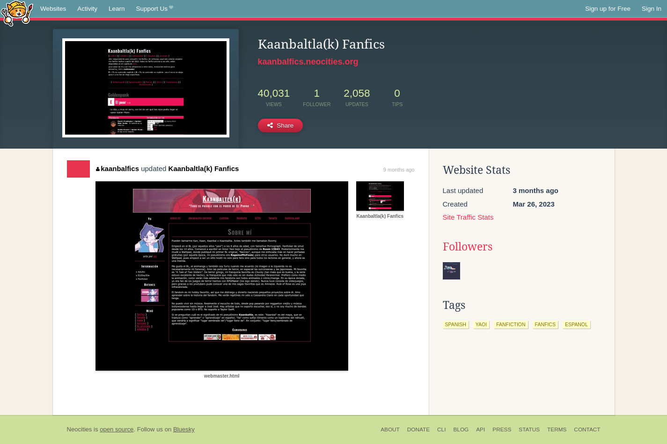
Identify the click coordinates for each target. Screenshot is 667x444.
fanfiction (510, 324)
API (480, 429)
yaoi (481, 324)
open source (116, 429)
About (390, 429)
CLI (441, 429)
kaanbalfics (117, 168)
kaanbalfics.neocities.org (308, 61)
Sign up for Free (607, 8)
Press (501, 429)
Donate (418, 429)
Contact (587, 429)
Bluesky (184, 429)
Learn (117, 8)
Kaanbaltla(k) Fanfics (204, 168)
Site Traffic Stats (468, 217)
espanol (576, 324)
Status (529, 429)
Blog (461, 429)
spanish (455, 324)
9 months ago (399, 169)
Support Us (154, 9)
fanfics (545, 324)
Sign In (651, 8)
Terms (556, 429)
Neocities (79, 429)
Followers (467, 247)
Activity (87, 8)
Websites (53, 8)
